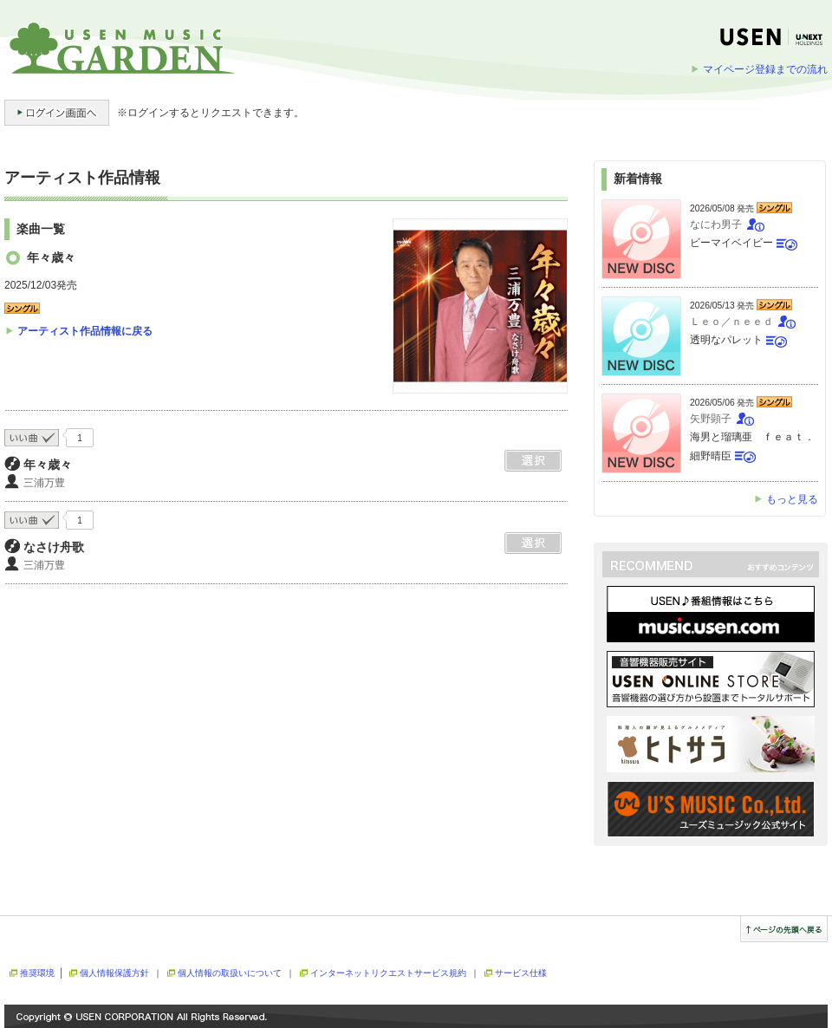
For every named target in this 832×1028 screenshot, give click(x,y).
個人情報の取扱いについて (230, 973)
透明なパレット (726, 340)
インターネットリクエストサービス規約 (388, 973)
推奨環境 (37, 973)
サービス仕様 (521, 973)
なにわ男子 (716, 224)
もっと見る (792, 499)
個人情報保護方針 (114, 973)
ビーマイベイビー (731, 243)
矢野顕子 (710, 419)
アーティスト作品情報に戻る (85, 331)
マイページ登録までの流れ (765, 69)
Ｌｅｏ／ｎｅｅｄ (731, 322)
